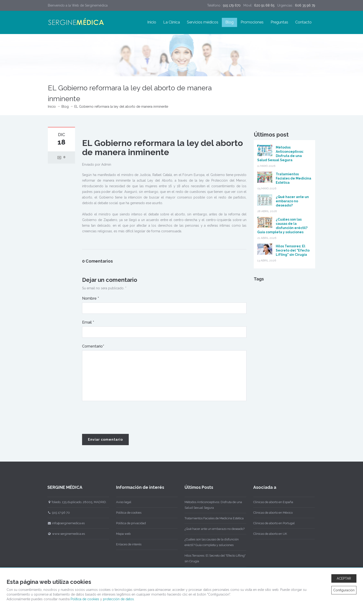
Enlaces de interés (124, 544)
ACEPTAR (344, 578)
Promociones (252, 22)
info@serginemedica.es (62, 523)
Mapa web (119, 533)
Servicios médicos (202, 22)
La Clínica (171, 22)
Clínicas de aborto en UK (266, 533)
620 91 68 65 (264, 5)
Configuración (344, 590)
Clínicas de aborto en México (269, 512)
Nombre (90, 298)
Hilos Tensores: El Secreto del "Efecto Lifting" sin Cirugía (293, 250)
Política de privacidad (127, 523)
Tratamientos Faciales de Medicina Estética (293, 178)
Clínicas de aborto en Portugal (270, 523)
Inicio (151, 22)
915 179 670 (232, 5)
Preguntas (279, 22)
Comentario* (93, 346)
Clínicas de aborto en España (269, 502)
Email (88, 322)
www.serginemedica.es (62, 533)
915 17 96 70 (55, 512)
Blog (229, 22)
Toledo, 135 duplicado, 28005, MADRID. (73, 502)
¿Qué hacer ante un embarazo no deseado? (292, 201)
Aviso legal (119, 502)
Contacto (303, 22)
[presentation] (117, 418)
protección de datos (118, 599)
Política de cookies (124, 512)
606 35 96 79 (305, 5)
